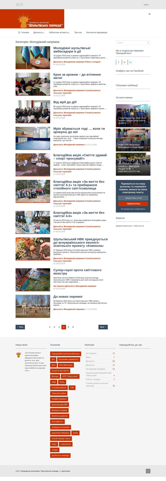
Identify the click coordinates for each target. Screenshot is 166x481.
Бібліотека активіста (60, 33)
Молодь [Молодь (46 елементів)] (55, 381)
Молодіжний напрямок (74, 63)
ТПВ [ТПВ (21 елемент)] (72, 392)
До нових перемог (68, 301)
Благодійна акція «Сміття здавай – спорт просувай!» (76, 157)
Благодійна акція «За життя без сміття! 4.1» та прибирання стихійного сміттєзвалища (80, 185)
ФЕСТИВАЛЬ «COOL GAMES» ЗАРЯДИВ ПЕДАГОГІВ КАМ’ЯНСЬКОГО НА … (130, 168)
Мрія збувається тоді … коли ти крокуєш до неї (80, 130)
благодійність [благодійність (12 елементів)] (57, 426)
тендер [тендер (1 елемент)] (55, 454)
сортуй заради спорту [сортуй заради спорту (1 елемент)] (61, 443)
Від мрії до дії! (65, 103)
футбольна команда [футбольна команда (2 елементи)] (60, 460)
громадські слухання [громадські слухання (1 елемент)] (60, 431)
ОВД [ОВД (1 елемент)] (54, 386)
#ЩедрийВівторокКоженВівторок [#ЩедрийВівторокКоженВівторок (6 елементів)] (66, 358)
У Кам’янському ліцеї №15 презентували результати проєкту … (132, 121)
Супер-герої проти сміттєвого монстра (78, 275)
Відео (146, 5)
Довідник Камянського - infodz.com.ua (130, 226)
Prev (20, 331)
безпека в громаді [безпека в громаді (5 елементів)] (59, 414)
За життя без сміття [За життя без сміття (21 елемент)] (60, 375)
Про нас (80, 33)
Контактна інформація (99, 33)
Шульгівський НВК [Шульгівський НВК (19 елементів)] (59, 409)
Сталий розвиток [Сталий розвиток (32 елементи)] (59, 392)
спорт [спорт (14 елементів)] (54, 448)
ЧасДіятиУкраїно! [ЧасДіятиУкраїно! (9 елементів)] (59, 403)
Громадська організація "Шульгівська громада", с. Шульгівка (45, 475)
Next (103, 331)
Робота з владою (92, 63)
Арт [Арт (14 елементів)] (53, 364)
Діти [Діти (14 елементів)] (53, 369)
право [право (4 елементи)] (75, 437)
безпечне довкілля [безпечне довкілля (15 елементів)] (60, 420)
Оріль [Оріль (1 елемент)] (62, 386)
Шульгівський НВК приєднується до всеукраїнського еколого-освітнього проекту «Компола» (79, 245)
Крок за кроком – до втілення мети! (78, 76)
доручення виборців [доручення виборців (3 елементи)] (60, 437)
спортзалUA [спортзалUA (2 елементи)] (66, 448)
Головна (23, 33)
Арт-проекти (59, 290)
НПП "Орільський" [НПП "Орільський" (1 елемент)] (70, 381)
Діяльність (38, 33)
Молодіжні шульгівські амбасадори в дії (72, 50)
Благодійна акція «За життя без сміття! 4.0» (80, 214)
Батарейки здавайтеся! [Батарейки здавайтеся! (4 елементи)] (69, 364)
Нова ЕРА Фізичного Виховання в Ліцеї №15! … (132, 146)
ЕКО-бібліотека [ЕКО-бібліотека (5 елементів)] (65, 369)
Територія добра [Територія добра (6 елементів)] (59, 397)
